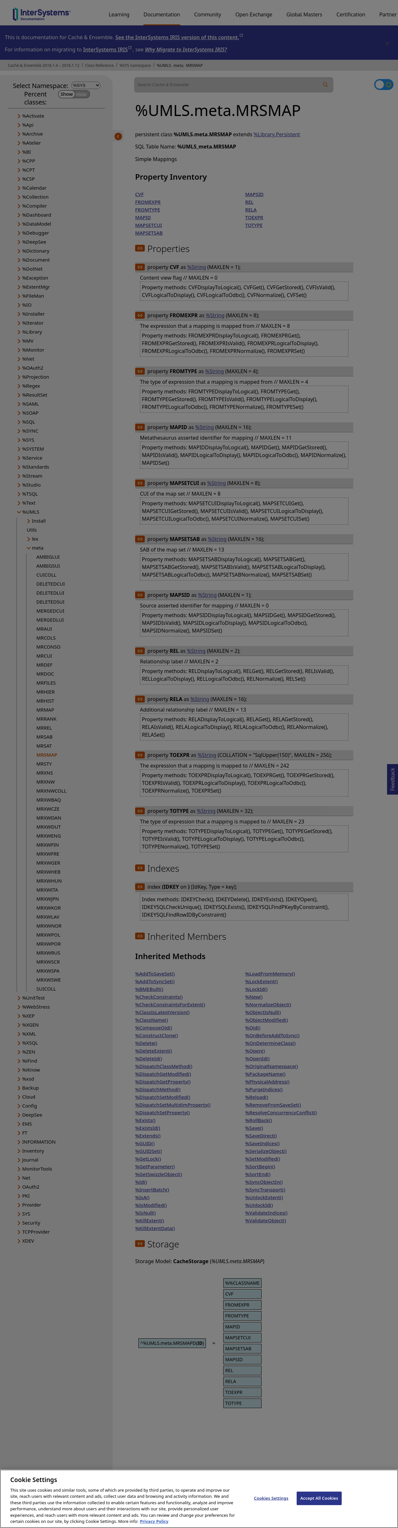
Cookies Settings (271, 1504)
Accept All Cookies (319, 1504)
